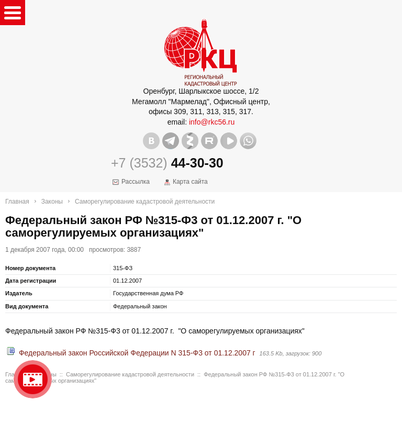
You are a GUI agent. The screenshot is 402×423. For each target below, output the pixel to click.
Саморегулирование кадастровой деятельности (145, 201)
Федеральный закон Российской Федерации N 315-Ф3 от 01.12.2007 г (137, 353)
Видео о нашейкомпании (33, 379)
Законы (52, 201)
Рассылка (135, 181)
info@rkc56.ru (211, 122)
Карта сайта (190, 181)
